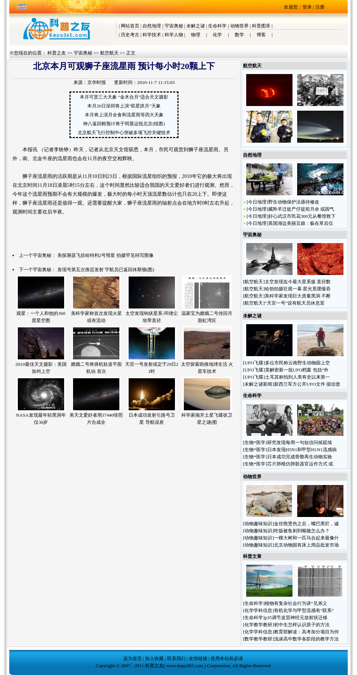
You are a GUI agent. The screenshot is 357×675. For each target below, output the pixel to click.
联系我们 (176, 658)
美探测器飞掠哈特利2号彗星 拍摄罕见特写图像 (105, 255)
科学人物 (174, 34)
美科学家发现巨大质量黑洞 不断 (298, 296)
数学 (239, 34)
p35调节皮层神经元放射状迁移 (296, 617)
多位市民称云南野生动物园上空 (297, 362)
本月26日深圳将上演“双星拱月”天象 (124, 106)
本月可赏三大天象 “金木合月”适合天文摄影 (124, 97)
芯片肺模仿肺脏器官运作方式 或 (300, 463)
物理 (195, 34)
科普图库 (261, 25)
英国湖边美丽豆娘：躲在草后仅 (300, 223)
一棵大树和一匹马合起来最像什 (306, 537)
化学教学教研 (258, 624)
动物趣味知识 (258, 523)
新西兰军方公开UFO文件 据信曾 (307, 384)
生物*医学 (254, 442)
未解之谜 (195, 25)
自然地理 (152, 25)
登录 (307, 7)
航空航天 (109, 53)
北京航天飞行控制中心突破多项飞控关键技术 (124, 132)
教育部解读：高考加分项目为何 (306, 631)
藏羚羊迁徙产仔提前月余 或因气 (301, 209)
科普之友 (56, 53)
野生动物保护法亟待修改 (293, 202)
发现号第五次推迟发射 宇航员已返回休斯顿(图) (105, 269)
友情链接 (198, 658)
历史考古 (130, 34)
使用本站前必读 (227, 658)
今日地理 (257, 202)
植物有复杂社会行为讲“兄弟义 (296, 603)
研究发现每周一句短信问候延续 (299, 442)
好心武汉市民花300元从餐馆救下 (302, 216)
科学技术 (152, 34)
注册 (320, 7)
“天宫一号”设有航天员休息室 (295, 303)
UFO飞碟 (253, 362)
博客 (261, 34)
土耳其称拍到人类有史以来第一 (297, 377)
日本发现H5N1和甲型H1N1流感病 (302, 449)
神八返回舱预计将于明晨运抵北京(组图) (124, 123)
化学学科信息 (258, 610)
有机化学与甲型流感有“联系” (304, 610)
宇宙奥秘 (174, 25)
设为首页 (132, 658)
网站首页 (130, 25)
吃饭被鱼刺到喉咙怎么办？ (302, 530)
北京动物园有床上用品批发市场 (306, 545)
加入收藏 (154, 658)
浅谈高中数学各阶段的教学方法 (306, 639)
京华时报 (96, 82)
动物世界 (239, 25)
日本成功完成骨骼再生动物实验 (299, 456)
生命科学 (217, 25)
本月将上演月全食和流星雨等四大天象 (124, 114)
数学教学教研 (258, 639)
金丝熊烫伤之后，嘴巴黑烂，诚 (306, 523)
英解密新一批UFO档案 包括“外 (297, 370)
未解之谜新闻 (258, 384)
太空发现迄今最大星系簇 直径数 (298, 281)
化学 (217, 34)
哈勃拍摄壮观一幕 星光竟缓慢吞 (298, 288)
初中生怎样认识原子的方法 (302, 624)
